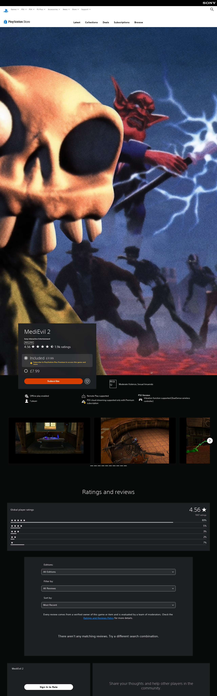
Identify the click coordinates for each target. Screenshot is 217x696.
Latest (76, 19)
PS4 (30, 9)
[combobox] (108, 569)
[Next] (210, 437)
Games (13, 9)
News (65, 9)
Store (74, 9)
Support (84, 9)
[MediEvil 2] (49, 437)
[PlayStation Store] (18, 18)
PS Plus (40, 9)
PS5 (22, 9)
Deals (106, 19)
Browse (138, 19)
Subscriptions (122, 19)
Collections (91, 19)
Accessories (53, 9)
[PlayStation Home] (6, 9)
